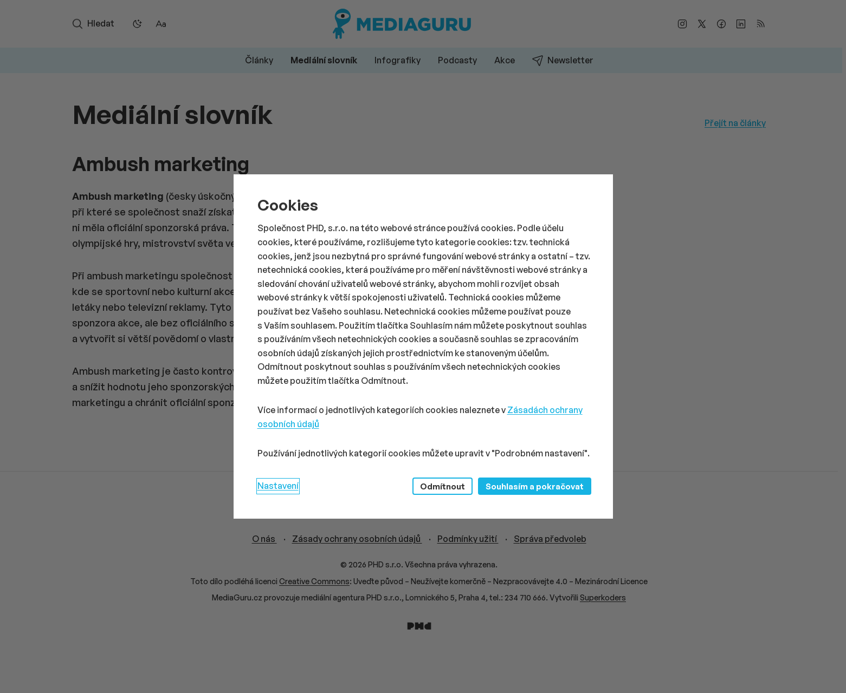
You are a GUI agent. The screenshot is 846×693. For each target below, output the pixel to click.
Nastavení (278, 485)
